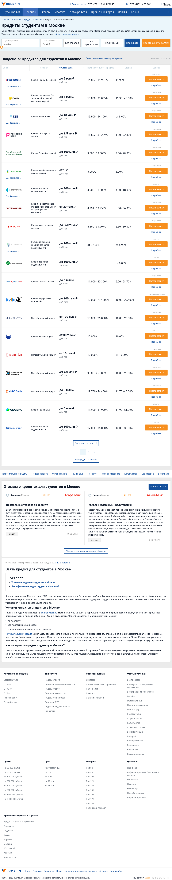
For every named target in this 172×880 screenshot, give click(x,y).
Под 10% (90, 776)
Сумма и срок (66, 67)
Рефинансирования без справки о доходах (143, 774)
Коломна (8, 852)
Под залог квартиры (55, 697)
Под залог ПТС (52, 702)
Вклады (45, 12)
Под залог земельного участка (60, 684)
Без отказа (163, 473)
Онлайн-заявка (59, 473)
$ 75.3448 (134, 4)
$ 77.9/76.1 (93, 4)
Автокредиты (78, 12)
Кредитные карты (102, 12)
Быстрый (131, 736)
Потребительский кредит (18, 633)
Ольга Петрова (62, 562)
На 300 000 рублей (13, 785)
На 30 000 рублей (12, 767)
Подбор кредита (40, 473)
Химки (7, 835)
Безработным (10, 702)
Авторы (103, 870)
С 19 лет (8, 688)
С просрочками (134, 718)
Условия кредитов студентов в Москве (33, 582)
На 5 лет (49, 776)
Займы (122, 12)
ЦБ (125, 4)
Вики (59, 870)
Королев (8, 839)
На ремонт (132, 784)
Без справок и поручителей (140, 691)
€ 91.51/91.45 (107, 4)
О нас (27, 870)
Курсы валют (12, 12)
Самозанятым (11, 679)
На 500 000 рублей (13, 790)
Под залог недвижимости (57, 706)
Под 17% (90, 799)
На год (48, 772)
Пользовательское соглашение (80, 870)
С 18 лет (8, 684)
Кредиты (30, 12)
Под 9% (89, 772)
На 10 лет (49, 781)
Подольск (8, 830)
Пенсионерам (10, 697)
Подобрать (132, 43)
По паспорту (133, 709)
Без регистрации (135, 731)
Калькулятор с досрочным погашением (140, 686)
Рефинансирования (136, 797)
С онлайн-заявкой (95, 697)
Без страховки (134, 713)
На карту (92, 473)
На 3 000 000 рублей (13, 799)
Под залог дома (52, 679)
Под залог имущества (55, 693)
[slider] (1, 47)
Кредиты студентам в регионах (19, 821)
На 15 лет (49, 785)
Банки (135, 12)
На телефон (132, 779)
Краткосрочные (52, 767)
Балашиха (9, 826)
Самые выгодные (135, 754)
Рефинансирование (110, 473)
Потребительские (135, 793)
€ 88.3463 (147, 4)
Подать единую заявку (156, 43)
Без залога (50, 711)
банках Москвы (49, 612)
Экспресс (90, 679)
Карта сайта (116, 870)
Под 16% (90, 794)
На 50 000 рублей (12, 772)
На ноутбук (132, 788)
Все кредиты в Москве (86, 459)
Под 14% (90, 785)
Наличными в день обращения (101, 684)
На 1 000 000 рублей (13, 794)
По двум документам (137, 705)
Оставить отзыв (158, 486)
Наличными (112, 43)
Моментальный (134, 700)
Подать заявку (156, 79)
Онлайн (131, 696)
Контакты (49, 870)
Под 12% (90, 781)
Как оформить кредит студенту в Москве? (35, 586)
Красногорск (10, 857)
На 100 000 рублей (13, 776)
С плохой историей (136, 727)
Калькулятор (130, 473)
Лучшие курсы (77, 4)
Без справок (72, 43)
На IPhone (132, 767)
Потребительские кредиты (14, 473)
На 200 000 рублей (13, 781)
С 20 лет (8, 693)
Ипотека (60, 12)
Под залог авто (52, 688)
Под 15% (90, 790)
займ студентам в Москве (66, 34)
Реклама (37, 870)
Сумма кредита (11, 40)
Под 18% (90, 803)
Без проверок (133, 679)
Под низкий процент (96, 807)
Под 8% (89, 767)
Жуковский (9, 848)
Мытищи (8, 843)
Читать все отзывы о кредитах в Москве (86, 551)
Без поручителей (91, 42)
